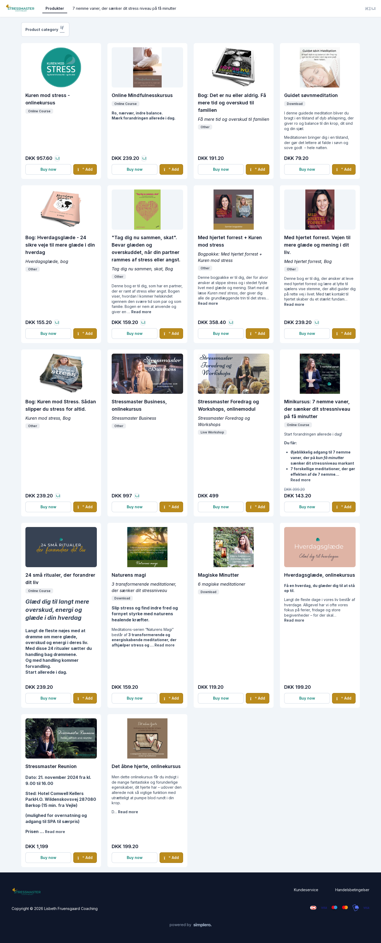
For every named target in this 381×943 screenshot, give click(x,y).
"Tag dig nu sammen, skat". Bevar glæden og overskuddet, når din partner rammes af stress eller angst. (146, 248)
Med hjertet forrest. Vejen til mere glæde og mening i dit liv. (317, 245)
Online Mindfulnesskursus (142, 95)
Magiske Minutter (218, 575)
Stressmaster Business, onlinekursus (139, 405)
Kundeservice (306, 889)
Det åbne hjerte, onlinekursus (146, 766)
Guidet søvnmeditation (311, 95)
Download (295, 104)
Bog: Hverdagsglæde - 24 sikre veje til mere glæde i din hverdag (60, 245)
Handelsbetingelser (352, 889)
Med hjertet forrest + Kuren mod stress (230, 241)
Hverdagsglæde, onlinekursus (319, 575)
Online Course (39, 111)
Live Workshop (212, 432)
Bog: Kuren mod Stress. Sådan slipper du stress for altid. (60, 405)
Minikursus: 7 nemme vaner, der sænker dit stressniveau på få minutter (317, 409)
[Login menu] (370, 8)
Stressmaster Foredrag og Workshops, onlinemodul (228, 405)
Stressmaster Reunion (51, 766)
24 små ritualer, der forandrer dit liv (60, 578)
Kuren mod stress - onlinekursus (47, 99)
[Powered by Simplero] (191, 925)
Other (205, 127)
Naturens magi (129, 575)
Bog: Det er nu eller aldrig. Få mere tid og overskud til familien (232, 103)
